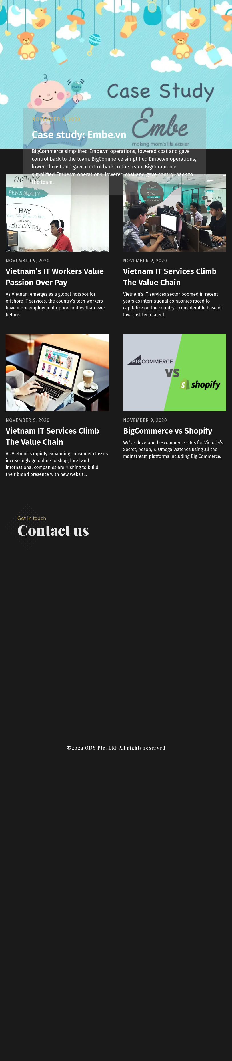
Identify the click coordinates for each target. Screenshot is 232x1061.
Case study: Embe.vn (79, 134)
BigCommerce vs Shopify (167, 431)
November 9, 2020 (56, 119)
